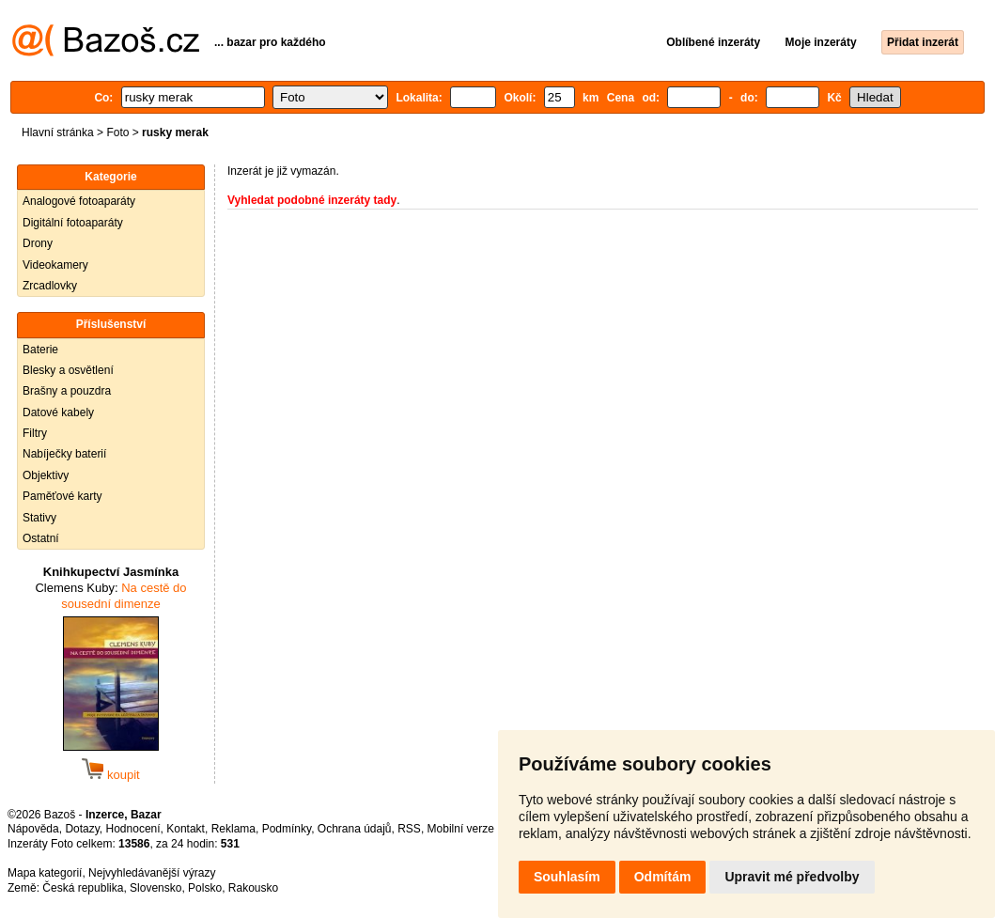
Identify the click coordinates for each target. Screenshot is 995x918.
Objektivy (46, 475)
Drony (38, 243)
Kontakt (185, 828)
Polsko (205, 888)
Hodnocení (133, 828)
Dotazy (82, 828)
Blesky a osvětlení (68, 370)
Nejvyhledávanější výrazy (151, 872)
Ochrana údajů (355, 828)
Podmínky (286, 828)
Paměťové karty (62, 496)
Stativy (39, 517)
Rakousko (253, 888)
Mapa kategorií (45, 872)
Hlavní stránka (58, 132)
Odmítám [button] (663, 876)
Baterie (40, 349)
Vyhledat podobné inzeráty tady (311, 200)
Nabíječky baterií (64, 453)
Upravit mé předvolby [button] (791, 876)
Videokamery (55, 265)
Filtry (35, 433)
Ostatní (41, 538)
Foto (117, 132)
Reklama (233, 828)
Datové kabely (58, 412)
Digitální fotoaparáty (73, 222)
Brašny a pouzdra (67, 390)
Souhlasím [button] (567, 876)
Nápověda (33, 828)
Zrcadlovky (50, 285)
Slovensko (155, 888)
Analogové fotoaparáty (79, 201)
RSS (409, 828)
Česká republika (82, 888)
